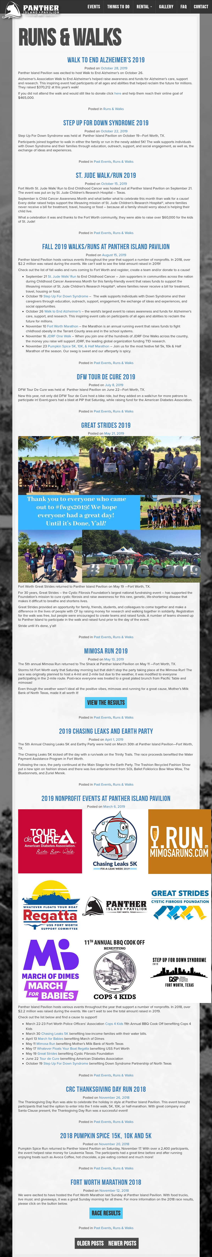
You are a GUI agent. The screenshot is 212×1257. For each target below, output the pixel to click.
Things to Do (118, 6)
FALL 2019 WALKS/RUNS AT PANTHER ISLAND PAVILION (106, 246)
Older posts (90, 1243)
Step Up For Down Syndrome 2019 (106, 123)
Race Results (106, 1213)
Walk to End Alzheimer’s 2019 (106, 60)
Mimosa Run (45, 1044)
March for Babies (50, 1039)
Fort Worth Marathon (62, 326)
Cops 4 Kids (114, 1024)
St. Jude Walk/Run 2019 (106, 175)
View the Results (106, 702)
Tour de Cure (49, 1058)
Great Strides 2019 (106, 425)
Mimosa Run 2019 (106, 651)
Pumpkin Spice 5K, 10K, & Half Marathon (78, 346)
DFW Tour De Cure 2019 (106, 377)
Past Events (102, 161)
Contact (201, 6)
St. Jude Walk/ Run (62, 276)
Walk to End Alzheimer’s (62, 311)
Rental (144, 6)
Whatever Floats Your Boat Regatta (63, 1048)
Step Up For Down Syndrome (65, 296)
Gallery (166, 6)
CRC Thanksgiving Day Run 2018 (106, 1089)
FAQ (184, 6)
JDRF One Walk (59, 336)
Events (94, 6)
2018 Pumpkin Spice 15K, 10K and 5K (106, 1135)
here (117, 93)
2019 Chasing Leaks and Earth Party (106, 731)
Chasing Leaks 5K (54, 1033)
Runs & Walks (113, 109)
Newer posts (122, 1243)
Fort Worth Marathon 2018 (106, 1182)
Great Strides (47, 1053)
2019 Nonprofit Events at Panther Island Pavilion (106, 798)
